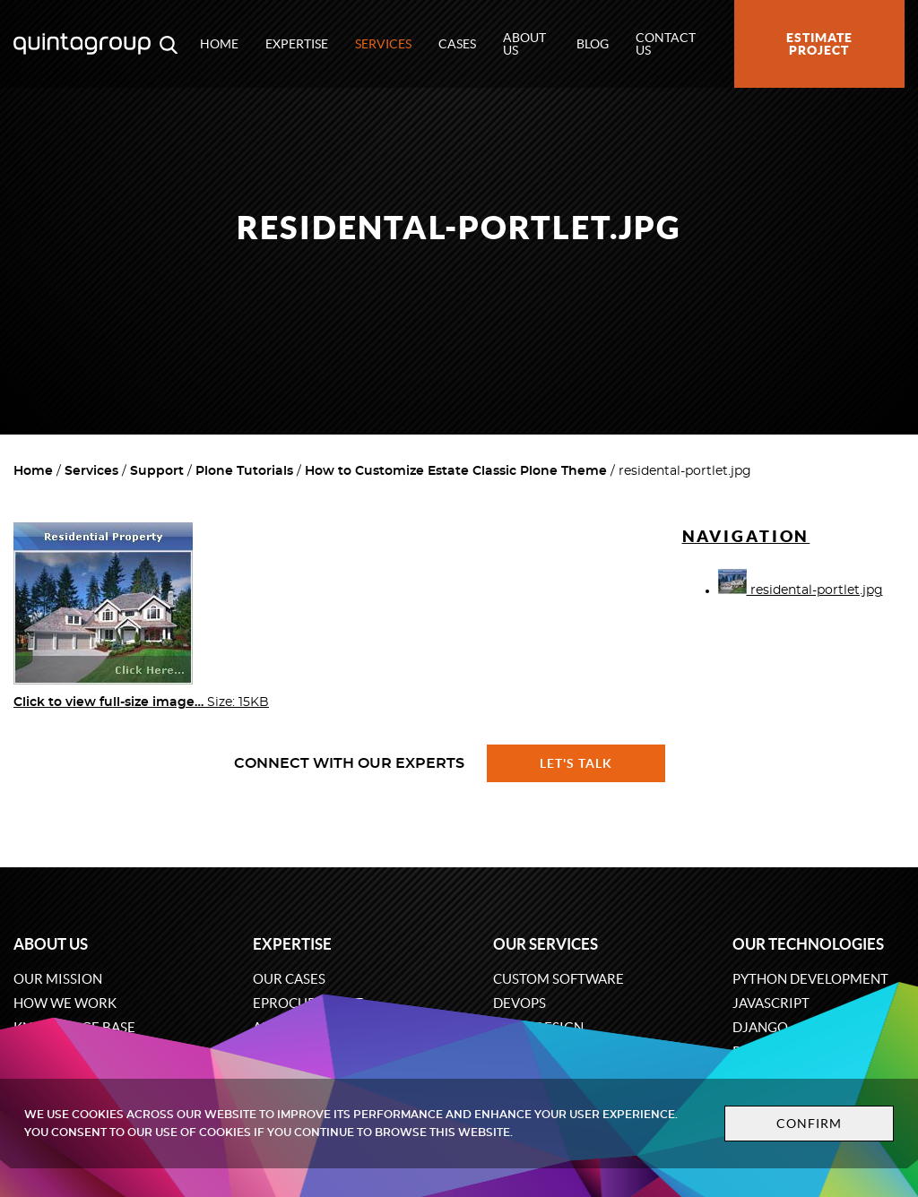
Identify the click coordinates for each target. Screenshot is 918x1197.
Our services (545, 944)
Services (383, 44)
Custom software (558, 978)
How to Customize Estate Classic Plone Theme (456, 471)
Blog (592, 44)
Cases (457, 44)
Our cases (289, 978)
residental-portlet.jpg (800, 590)
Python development (810, 978)
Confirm (792, 1123)
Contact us (666, 43)
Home (219, 44)
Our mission (57, 978)
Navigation (746, 536)
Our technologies (808, 944)
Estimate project (819, 43)
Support (157, 471)
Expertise (296, 44)
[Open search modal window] (168, 44)
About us (524, 43)
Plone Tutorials (244, 471)
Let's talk (576, 763)
